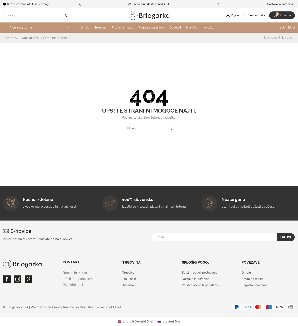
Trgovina (100, 27)
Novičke (191, 27)
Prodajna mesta (122, 27)
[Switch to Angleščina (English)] (135, 321)
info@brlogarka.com (78, 278)
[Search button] (67, 15)
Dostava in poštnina (280, 4)
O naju (84, 27)
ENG (291, 27)
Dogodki (175, 27)
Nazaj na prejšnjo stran (277, 38)
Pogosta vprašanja (151, 27)
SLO (282, 27)
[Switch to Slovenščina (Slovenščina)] (168, 321)
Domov (11, 38)
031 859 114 (73, 285)
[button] (79, 4)
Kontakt (207, 27)
